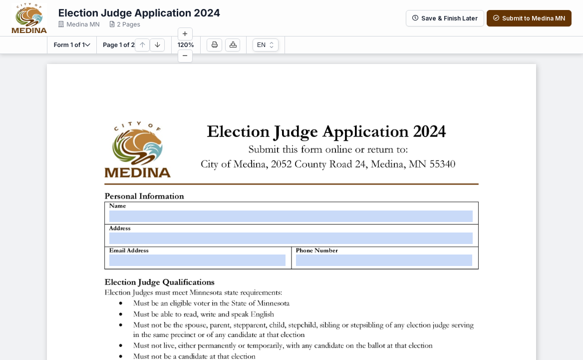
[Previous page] (142, 45)
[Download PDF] (232, 45)
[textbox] (291, 216)
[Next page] (157, 45)
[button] (72, 45)
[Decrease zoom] (185, 56)
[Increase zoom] (185, 34)
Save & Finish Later (445, 18)
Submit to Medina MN (529, 18)
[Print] (214, 45)
